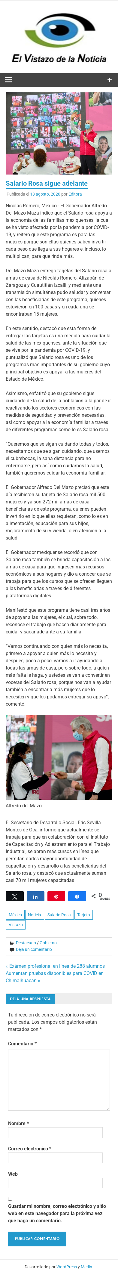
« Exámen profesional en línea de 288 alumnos (55, 966)
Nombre (18, 1123)
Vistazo (16, 924)
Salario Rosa (59, 914)
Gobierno (48, 942)
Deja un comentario (34, 949)
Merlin (86, 1266)
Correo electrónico (29, 1149)
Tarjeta (83, 914)
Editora (75, 194)
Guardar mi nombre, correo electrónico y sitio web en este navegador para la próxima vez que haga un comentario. (57, 1213)
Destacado (26, 942)
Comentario (22, 1044)
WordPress (66, 1266)
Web (13, 1174)
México (15, 914)
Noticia (34, 914)
